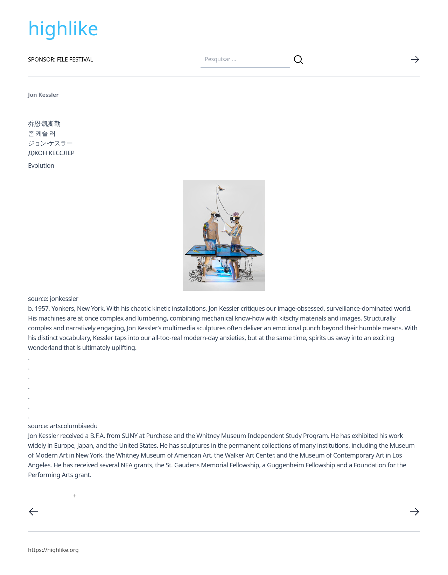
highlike (63, 28)
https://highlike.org (53, 550)
